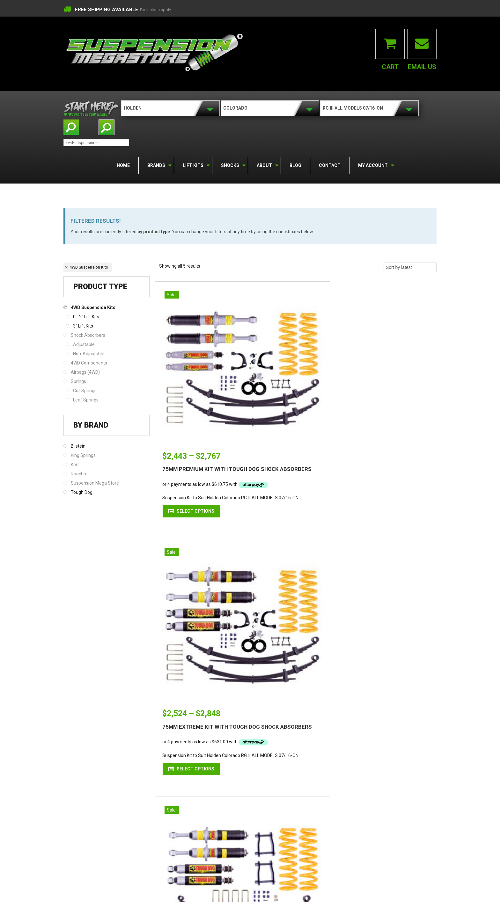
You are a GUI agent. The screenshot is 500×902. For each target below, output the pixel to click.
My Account (372, 164)
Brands (156, 164)
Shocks (229, 164)
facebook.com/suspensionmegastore (242, 787)
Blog (295, 165)
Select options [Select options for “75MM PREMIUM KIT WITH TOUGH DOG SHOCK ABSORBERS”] (201, 458)
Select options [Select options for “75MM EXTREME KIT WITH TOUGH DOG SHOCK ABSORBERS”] (297, 458)
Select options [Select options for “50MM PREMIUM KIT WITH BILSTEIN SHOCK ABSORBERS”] (201, 663)
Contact (330, 165)
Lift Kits (192, 164)
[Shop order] (410, 267)
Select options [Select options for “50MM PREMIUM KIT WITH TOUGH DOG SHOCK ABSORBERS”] (297, 663)
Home (123, 165)
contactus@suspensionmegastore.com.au (246, 767)
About (264, 164)
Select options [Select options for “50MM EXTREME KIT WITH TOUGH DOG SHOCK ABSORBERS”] (392, 458)
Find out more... (125, 789)
